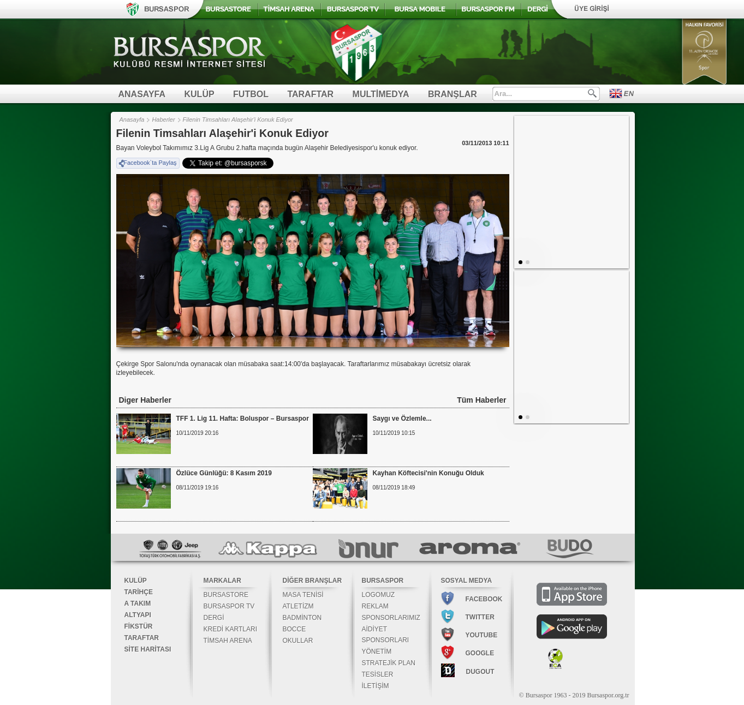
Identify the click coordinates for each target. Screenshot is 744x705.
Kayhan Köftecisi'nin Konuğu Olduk (428, 473)
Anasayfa (132, 119)
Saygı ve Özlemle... (402, 418)
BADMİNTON (302, 618)
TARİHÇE (138, 592)
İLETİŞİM (375, 686)
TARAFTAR (310, 94)
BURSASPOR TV (229, 606)
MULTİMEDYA (381, 94)
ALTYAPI (137, 615)
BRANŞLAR (452, 94)
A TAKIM (137, 603)
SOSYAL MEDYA (466, 580)
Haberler (163, 119)
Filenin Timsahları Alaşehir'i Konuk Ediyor (238, 119)
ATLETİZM (298, 606)
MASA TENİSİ (303, 595)
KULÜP (199, 94)
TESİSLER (378, 674)
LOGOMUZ (378, 595)
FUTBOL (251, 94)
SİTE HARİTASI (147, 649)
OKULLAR (298, 640)
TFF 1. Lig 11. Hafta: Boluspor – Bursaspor (242, 418)
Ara (592, 93)
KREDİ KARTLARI (230, 629)
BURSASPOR (383, 580)
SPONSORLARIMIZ (391, 618)
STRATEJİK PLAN (388, 663)
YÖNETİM (377, 651)
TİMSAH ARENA (228, 640)
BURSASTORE (226, 595)
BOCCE (294, 629)
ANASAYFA (142, 94)
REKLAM (375, 606)
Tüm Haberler (481, 400)
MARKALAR (222, 580)
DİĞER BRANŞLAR (312, 580)
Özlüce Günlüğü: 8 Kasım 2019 (224, 473)
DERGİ (214, 618)
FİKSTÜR (138, 626)
